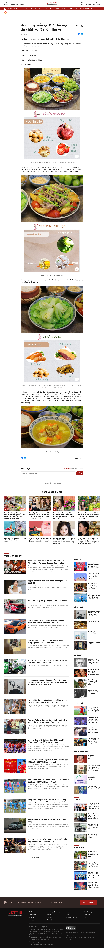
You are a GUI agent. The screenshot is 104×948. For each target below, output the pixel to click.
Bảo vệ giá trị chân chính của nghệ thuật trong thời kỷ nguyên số (93, 576)
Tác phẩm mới (81, 751)
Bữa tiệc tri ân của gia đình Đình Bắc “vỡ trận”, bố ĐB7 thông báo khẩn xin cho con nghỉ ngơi (93, 742)
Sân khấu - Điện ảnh (82, 8)
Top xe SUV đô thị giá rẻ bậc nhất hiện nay (93, 836)
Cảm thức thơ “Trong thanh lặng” (94, 787)
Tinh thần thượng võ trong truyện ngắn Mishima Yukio (93, 682)
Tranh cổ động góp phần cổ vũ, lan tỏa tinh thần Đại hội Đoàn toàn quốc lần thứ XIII (94, 597)
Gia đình (23, 20)
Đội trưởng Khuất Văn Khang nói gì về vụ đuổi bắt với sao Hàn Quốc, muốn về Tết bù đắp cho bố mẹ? (93, 711)
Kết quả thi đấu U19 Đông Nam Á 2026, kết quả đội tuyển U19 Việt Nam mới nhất (48, 781)
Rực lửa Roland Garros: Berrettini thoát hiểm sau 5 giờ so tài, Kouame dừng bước (47, 721)
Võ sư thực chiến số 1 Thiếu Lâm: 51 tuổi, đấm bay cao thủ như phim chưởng (47, 840)
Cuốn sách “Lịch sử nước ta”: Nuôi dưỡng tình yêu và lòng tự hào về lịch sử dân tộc (94, 769)
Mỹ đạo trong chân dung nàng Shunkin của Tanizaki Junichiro (93, 672)
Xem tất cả (67, 468)
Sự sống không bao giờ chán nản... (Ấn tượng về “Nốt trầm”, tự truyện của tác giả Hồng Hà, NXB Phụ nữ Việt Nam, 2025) (48, 682)
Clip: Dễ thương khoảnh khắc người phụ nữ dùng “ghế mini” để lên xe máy (46, 641)
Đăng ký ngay (88, 902)
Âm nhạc (70, 8)
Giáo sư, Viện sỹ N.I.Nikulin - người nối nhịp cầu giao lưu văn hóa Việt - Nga (93, 662)
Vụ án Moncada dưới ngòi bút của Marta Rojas (93, 691)
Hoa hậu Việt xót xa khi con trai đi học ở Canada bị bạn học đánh (15, 540)
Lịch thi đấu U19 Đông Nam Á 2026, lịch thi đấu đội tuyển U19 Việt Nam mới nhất (48, 761)
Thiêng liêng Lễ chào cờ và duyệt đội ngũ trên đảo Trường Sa (93, 854)
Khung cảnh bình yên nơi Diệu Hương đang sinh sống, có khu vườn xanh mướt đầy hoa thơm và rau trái (88, 515)
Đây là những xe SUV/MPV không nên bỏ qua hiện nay (93, 826)
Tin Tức (10, 8)
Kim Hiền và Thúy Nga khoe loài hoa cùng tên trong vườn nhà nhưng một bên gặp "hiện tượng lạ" (63, 515)
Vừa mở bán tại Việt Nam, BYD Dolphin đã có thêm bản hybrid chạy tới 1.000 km (47, 621)
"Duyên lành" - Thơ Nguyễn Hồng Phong (93, 777)
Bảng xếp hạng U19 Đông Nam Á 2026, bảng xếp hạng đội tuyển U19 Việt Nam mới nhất (47, 801)
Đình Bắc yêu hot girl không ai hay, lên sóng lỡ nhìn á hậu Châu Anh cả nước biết (93, 731)
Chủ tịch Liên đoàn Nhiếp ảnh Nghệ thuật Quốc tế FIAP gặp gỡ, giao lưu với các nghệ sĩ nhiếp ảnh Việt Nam (94, 876)
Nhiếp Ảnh (48, 8)
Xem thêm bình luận (53, 483)
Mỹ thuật (57, 8)
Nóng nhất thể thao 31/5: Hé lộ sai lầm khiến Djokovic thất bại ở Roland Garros (47, 701)
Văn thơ (33, 8)
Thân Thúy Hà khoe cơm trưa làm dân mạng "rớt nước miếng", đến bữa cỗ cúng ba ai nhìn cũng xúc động (88, 540)
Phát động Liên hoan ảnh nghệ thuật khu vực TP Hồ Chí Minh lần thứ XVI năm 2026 (93, 885)
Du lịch (63, 8)
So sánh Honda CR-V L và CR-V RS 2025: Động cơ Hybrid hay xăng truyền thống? (93, 817)
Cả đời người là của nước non (92, 632)
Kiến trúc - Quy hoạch (21, 8)
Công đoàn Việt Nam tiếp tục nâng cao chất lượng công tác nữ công (93, 565)
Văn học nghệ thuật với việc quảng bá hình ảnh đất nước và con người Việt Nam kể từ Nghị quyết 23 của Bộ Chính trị (94, 866)
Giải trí (78, 703)
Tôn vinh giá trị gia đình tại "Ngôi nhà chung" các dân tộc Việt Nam (93, 586)
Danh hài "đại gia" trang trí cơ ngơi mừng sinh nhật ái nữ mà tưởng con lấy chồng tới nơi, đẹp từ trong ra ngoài (14, 515)
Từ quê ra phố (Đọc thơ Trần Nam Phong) (94, 757)
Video (77, 800)
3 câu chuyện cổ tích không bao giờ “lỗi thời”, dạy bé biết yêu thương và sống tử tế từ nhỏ (40, 540)
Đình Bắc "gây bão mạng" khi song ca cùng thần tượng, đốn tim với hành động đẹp (93, 721)
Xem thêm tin (37, 857)
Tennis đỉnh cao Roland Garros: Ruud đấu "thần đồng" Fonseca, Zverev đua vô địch (46, 562)
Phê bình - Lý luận (89, 912)
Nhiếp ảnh (79, 848)
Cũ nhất (81, 468)
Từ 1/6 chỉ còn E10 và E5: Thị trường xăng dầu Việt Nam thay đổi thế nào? (47, 661)
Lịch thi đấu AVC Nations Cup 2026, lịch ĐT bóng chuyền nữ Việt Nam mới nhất (46, 741)
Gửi (80, 473)
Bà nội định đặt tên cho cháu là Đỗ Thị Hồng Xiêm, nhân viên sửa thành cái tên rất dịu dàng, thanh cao (64, 540)
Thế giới (41, 8)
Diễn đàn (50, 920)
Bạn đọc (93, 8)
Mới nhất (74, 468)
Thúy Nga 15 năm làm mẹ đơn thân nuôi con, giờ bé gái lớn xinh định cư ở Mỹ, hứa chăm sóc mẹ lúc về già (39, 515)
